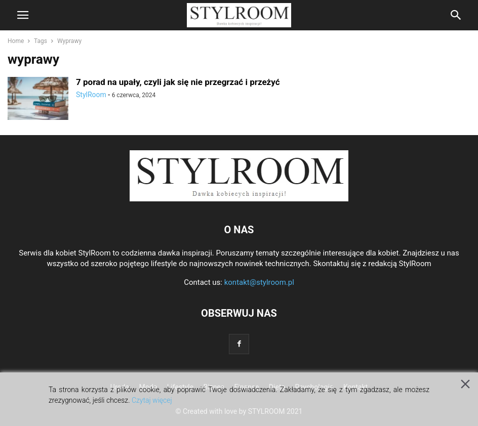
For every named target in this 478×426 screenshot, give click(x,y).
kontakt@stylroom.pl (259, 282)
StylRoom (91, 95)
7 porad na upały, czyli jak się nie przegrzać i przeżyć (178, 82)
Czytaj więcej (152, 400)
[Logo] (239, 198)
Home (16, 41)
